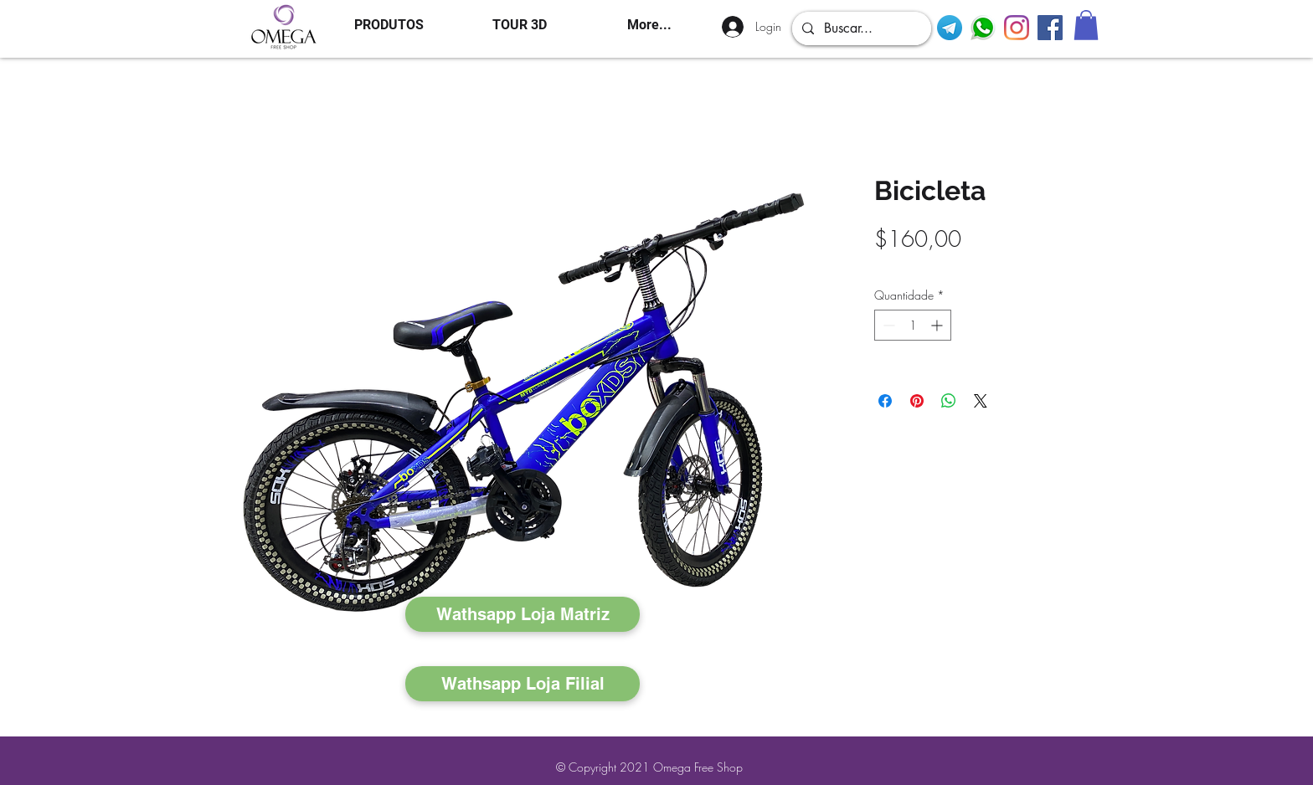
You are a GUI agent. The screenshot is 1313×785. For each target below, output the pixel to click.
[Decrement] (887, 325)
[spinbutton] (913, 325)
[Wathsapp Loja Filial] (522, 683)
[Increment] (938, 325)
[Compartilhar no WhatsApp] (949, 401)
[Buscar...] (860, 28)
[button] (1086, 25)
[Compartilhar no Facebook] (885, 401)
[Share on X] (981, 401)
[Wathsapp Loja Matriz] (522, 614)
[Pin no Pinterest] (917, 401)
